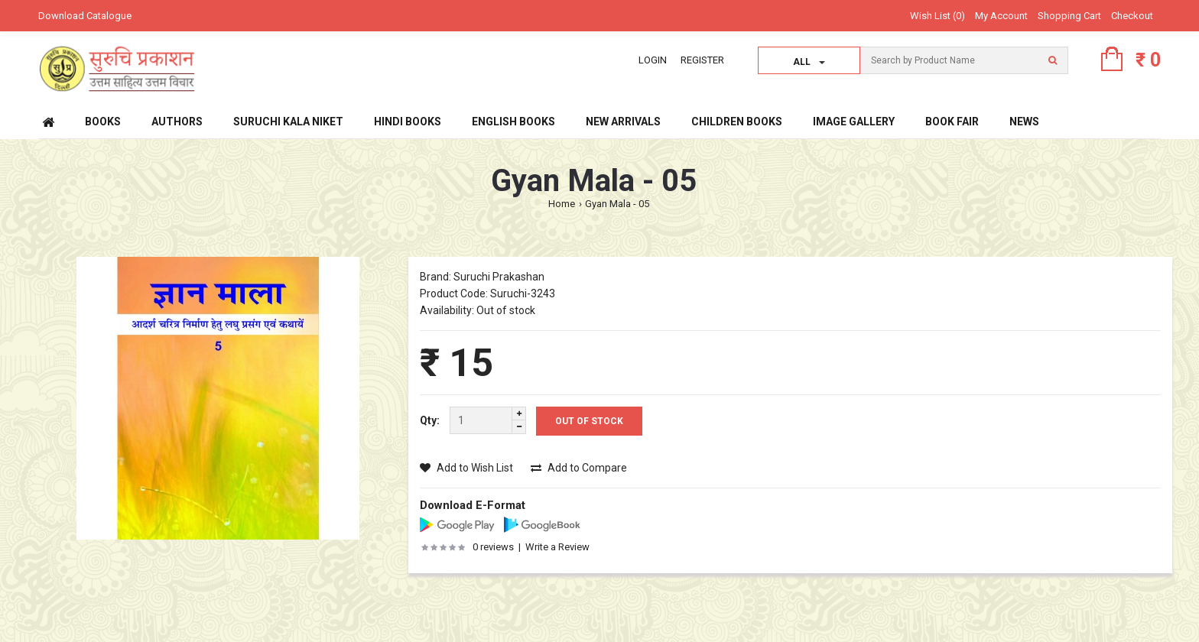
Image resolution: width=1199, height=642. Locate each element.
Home (561, 203)
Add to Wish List (466, 468)
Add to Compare (579, 468)
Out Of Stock (589, 421)
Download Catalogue (85, 15)
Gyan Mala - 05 (617, 203)
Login (652, 60)
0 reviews (493, 547)
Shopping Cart (1069, 15)
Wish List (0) (937, 15)
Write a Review (557, 547)
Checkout (1132, 15)
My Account (1001, 15)
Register (702, 60)
